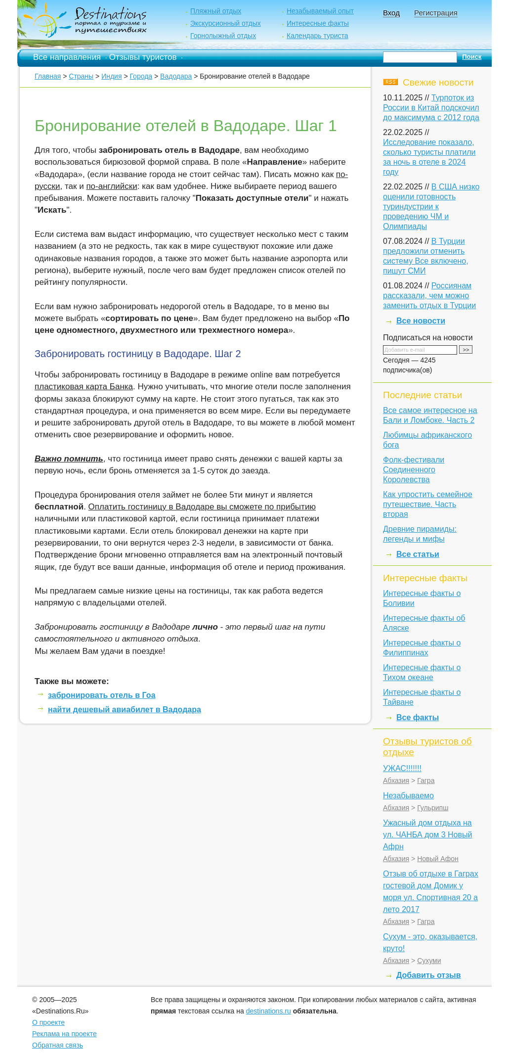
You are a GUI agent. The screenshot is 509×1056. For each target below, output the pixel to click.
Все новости (420, 321)
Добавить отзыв (428, 975)
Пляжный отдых (215, 11)
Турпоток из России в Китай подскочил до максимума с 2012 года (431, 107)
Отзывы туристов (143, 57)
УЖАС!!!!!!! (402, 768)
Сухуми (429, 960)
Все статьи (417, 554)
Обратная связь (57, 1045)
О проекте (48, 1022)
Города (140, 76)
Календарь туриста (317, 36)
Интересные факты (318, 23)
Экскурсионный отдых (225, 23)
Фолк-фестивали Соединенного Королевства (413, 470)
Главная (48, 76)
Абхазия (396, 780)
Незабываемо (408, 795)
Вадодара (176, 76)
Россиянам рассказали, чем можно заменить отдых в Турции (429, 295)
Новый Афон (438, 859)
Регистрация (436, 12)
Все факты (417, 717)
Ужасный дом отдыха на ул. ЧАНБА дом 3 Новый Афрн (427, 835)
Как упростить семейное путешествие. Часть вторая (427, 504)
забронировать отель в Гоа (102, 695)
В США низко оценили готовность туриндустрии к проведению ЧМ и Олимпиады (431, 206)
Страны (81, 76)
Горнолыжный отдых (223, 36)
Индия (111, 76)
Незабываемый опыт (320, 11)
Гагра (425, 780)
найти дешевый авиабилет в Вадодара (124, 709)
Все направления (67, 57)
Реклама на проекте (64, 1034)
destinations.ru (268, 1011)
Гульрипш (432, 808)
